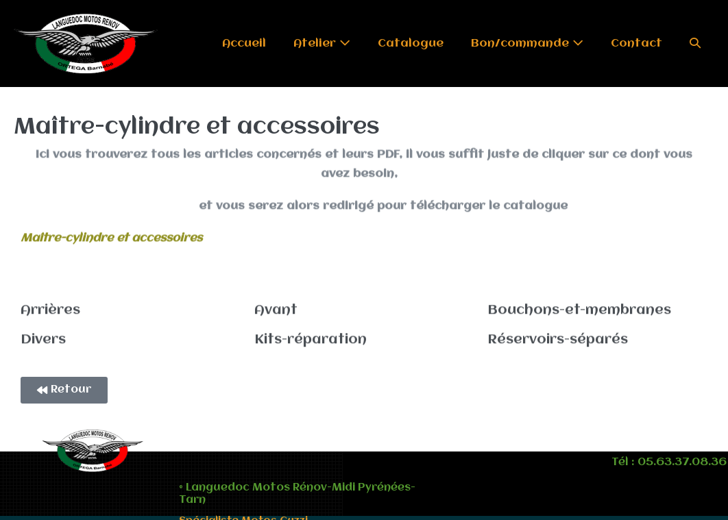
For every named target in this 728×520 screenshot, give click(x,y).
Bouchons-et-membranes (579, 310)
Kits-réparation (310, 339)
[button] (695, 43)
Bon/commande (527, 43)
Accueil (244, 43)
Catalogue (411, 43)
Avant (276, 310)
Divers (43, 339)
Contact (636, 43)
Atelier (321, 43)
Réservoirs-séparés (557, 339)
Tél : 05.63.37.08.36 (669, 462)
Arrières (50, 310)
